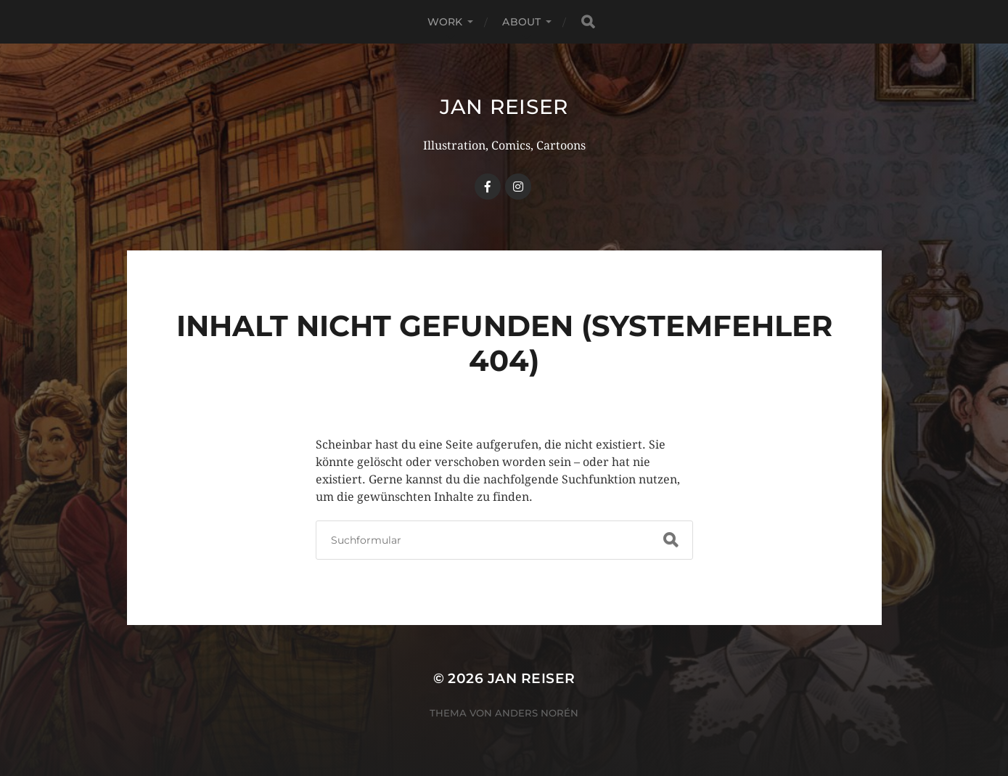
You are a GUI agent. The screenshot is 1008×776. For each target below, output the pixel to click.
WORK (445, 21)
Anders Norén (536, 713)
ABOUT (521, 21)
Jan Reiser (504, 106)
